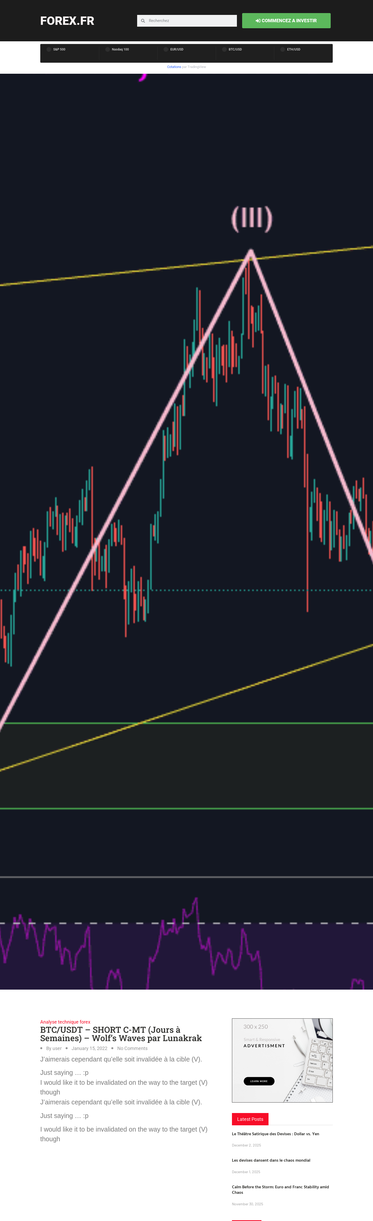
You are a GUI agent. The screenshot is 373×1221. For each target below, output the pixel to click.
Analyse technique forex (65, 1022)
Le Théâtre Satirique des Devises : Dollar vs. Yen (275, 1134)
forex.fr (67, 21)
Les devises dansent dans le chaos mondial (271, 1160)
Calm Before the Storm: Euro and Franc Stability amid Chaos (280, 1189)
